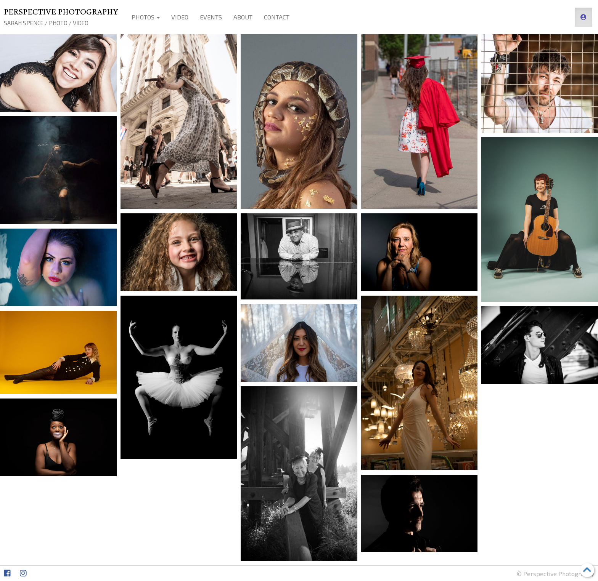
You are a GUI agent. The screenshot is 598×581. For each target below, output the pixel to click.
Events (211, 17)
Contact (276, 17)
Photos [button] (146, 17)
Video (80, 22)
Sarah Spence (23, 22)
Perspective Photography (61, 11)
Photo (58, 22)
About (242, 17)
